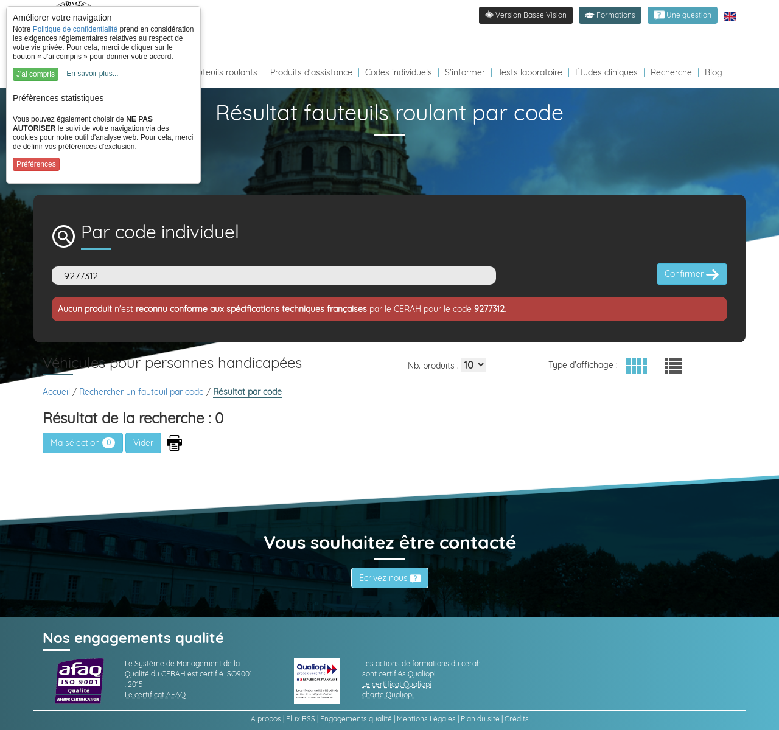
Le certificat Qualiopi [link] (396, 684)
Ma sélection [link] (83, 442)
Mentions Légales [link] (426, 718)
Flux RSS (300, 718)
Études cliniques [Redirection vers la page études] (606, 72)
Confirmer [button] (692, 274)
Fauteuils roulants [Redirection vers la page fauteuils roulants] (222, 72)
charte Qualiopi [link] (388, 694)
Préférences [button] (36, 164)
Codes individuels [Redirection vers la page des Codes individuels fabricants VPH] (398, 72)
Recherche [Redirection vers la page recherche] (671, 72)
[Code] (274, 275)
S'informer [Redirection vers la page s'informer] (465, 72)
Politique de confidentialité (75, 29)
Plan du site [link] (480, 718)
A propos (266, 718)
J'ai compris (35, 74)
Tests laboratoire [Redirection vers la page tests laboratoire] (530, 72)
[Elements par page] (473, 365)
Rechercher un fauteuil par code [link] (142, 391)
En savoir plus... (92, 73)
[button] (610, 15)
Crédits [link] (517, 718)
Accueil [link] (57, 391)
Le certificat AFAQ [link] (155, 694)
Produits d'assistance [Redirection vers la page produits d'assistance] (311, 72)
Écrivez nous (390, 577)
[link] (683, 15)
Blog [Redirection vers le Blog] (713, 72)
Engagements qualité (356, 718)
